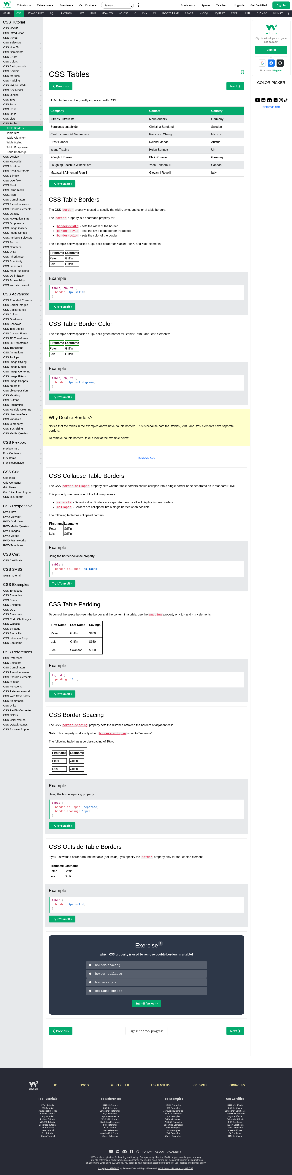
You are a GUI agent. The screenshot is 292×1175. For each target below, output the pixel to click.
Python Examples (173, 1117)
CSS (19, 13)
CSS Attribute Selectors (17, 237)
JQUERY (219, 13)
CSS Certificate (12, 560)
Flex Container (12, 453)
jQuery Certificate (235, 1123)
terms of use (172, 1161)
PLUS (54, 1083)
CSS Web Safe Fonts (16, 696)
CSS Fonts (10, 104)
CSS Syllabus (11, 628)
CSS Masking (11, 395)
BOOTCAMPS (199, 1083)
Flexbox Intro (11, 448)
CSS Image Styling (15, 362)
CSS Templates (12, 590)
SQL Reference (110, 1112)
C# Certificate (235, 1131)
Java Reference (110, 1128)
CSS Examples (12, 595)
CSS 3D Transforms (15, 342)
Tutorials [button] (24, 5)
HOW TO (107, 13)
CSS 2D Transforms (15, 338)
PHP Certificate (235, 1120)
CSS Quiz (9, 609)
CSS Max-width (12, 161)
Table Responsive (17, 147)
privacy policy (198, 1161)
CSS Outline (11, 94)
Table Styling (14, 142)
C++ (144, 13)
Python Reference (110, 1114)
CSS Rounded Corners (17, 300)
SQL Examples (173, 1114)
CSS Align (9, 194)
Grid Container (12, 482)
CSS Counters (12, 247)
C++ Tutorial (47, 1131)
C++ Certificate (235, 1128)
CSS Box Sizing (13, 428)
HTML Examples (173, 1103)
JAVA (81, 13)
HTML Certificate (235, 1103)
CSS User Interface (15, 414)
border (67, 210)
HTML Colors (110, 1126)
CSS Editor (10, 600)
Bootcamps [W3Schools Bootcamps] (188, 5)
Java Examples (173, 1128)
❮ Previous (61, 86)
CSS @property (13, 423)
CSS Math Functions (16, 270)
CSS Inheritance (13, 256)
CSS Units (9, 251)
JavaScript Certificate (235, 1109)
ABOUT (160, 1150)
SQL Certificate (235, 1114)
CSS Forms (10, 242)
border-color (67, 235)
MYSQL (204, 13)
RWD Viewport (12, 516)
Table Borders (15, 128)
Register (277, 70)
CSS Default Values (15, 724)
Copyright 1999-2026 (108, 1167)
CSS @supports (13, 496)
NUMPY (278, 13)
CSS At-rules (11, 681)
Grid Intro (9, 477)
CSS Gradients (12, 319)
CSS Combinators (14, 199)
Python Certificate (235, 1117)
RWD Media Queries (16, 526)
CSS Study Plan (13, 633)
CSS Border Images (15, 304)
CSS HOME (10, 28)
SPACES (84, 1083)
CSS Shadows (12, 323)
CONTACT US (237, 1083)
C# (154, 13)
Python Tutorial (47, 1117)
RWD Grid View (13, 521)
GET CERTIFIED (120, 1083)
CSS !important (12, 266)
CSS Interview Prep (15, 638)
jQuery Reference (110, 1134)
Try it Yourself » (62, 184)
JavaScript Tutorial (48, 1109)
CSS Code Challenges (17, 619)
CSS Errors (10, 56)
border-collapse (75, 486)
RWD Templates (13, 545)
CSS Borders (11, 71)
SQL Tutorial (47, 1114)
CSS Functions (12, 686)
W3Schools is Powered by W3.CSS (175, 1167)
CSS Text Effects (13, 328)
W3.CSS (124, 13)
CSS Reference (13, 657)
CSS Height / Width (15, 85)
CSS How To (11, 47)
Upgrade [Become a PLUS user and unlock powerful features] (239, 5)
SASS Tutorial (11, 575)
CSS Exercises (12, 614)
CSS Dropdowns (13, 223)
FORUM (147, 1150)
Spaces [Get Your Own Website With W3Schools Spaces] (205, 5)
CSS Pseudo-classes (16, 204)
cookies (183, 1161)
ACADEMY (174, 1150)
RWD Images (11, 530)
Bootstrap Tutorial (47, 1123)
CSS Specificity (12, 261)
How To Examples (173, 1112)
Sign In (271, 49)
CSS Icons (9, 109)
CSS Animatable (13, 700)
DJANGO (261, 13)
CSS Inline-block (13, 190)
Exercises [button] (66, 5)
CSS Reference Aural (16, 691)
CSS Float (9, 185)
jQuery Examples (173, 1134)
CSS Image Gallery (15, 228)
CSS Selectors (12, 42)
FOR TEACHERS (160, 1083)
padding (155, 614)
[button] (130, 5)
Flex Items (9, 458)
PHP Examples (173, 1126)
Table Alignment (16, 137)
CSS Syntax (10, 37)
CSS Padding (11, 80)
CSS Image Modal (14, 366)
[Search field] (117, 5)
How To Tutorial (47, 1112)
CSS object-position (15, 390)
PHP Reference (110, 1123)
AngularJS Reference (110, 1131)
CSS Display (11, 156)
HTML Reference (110, 1103)
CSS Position (11, 166)
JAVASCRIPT (35, 13)
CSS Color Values (14, 719)
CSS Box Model (13, 90)
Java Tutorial (48, 1128)
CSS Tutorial (47, 1106)
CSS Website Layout (16, 285)
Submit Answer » (146, 1002)
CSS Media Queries (15, 433)
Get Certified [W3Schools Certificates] (258, 5)
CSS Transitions (13, 347)
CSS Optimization (14, 275)
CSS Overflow (12, 180)
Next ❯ (235, 86)
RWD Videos (11, 535)
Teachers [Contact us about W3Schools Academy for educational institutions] (222, 5)
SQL (52, 13)
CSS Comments (13, 52)
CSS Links (9, 113)
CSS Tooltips (11, 357)
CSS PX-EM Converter (17, 710)
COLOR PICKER (271, 83)
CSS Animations (13, 352)
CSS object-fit (11, 385)
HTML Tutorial (47, 1103)
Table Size (13, 132)
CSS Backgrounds (14, 66)
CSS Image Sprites (15, 232)
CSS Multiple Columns (17, 409)
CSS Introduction (13, 33)
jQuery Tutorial (48, 1134)
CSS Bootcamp (12, 642)
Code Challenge (17, 151)
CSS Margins (11, 75)
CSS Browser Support (17, 729)
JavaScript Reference (110, 1109)
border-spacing (74, 725)
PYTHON (66, 13)
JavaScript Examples (173, 1109)
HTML (7, 13)
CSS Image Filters (14, 376)
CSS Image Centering (16, 371)
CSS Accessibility (14, 280)
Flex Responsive (13, 462)
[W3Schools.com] (33, 1086)
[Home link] (7, 5)
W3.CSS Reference (110, 1117)
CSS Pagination (13, 404)
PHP (93, 13)
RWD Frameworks (14, 540)
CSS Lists (9, 118)
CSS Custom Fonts (15, 333)
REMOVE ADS (146, 457)
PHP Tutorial (48, 1126)
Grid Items (9, 487)
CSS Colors (10, 61)
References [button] (45, 5)
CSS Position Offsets (16, 171)
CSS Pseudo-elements (17, 209)
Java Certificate (235, 1126)
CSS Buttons (11, 400)
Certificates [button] (88, 5)
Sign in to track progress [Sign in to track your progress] (146, 1029)
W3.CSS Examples (173, 1120)
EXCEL (235, 13)
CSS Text (9, 99)
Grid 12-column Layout (17, 492)
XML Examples (173, 1131)
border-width (67, 226)
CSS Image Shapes (15, 381)
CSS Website (11, 623)
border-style (67, 231)
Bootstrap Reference (110, 1120)
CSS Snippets (11, 604)
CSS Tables (10, 123)
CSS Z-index (11, 175)
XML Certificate (235, 1134)
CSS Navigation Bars (16, 218)
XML (248, 13)
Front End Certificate (235, 1112)
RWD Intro (9, 511)
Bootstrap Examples (173, 1123)
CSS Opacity (11, 213)
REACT (189, 13)
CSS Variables (12, 419)
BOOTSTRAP (170, 13)
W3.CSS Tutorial (47, 1120)
